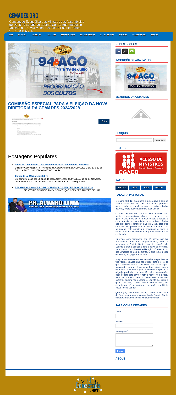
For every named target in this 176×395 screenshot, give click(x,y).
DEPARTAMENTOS (68, 35)
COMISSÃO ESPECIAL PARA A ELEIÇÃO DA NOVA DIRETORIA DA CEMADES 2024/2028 (57, 106)
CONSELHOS (36, 35)
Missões (159, 187)
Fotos (146, 187)
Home (10, 35)
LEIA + (104, 121)
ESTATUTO (123, 35)
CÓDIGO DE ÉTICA (107, 35)
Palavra (122, 187)
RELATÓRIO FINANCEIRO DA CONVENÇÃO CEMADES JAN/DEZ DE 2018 (54, 187)
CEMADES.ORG (23, 16)
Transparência (139, 35)
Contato (154, 35)
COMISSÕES (51, 35)
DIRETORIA (22, 35)
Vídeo (135, 187)
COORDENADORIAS (87, 35)
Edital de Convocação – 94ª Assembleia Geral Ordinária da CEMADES (52, 164)
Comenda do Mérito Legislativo (31, 176)
